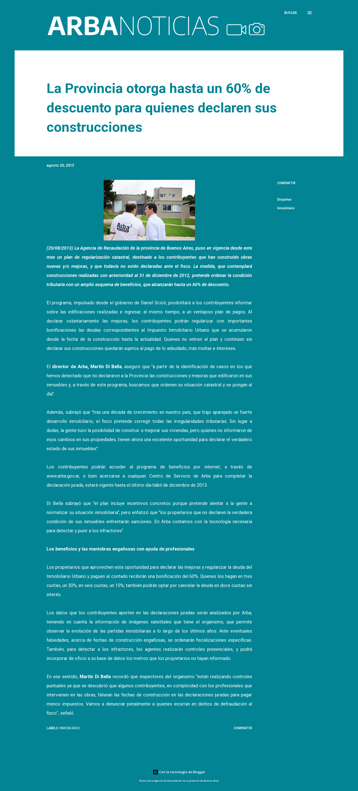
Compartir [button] (286, 183)
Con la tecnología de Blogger (179, 772)
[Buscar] (290, 13)
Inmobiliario (286, 208)
